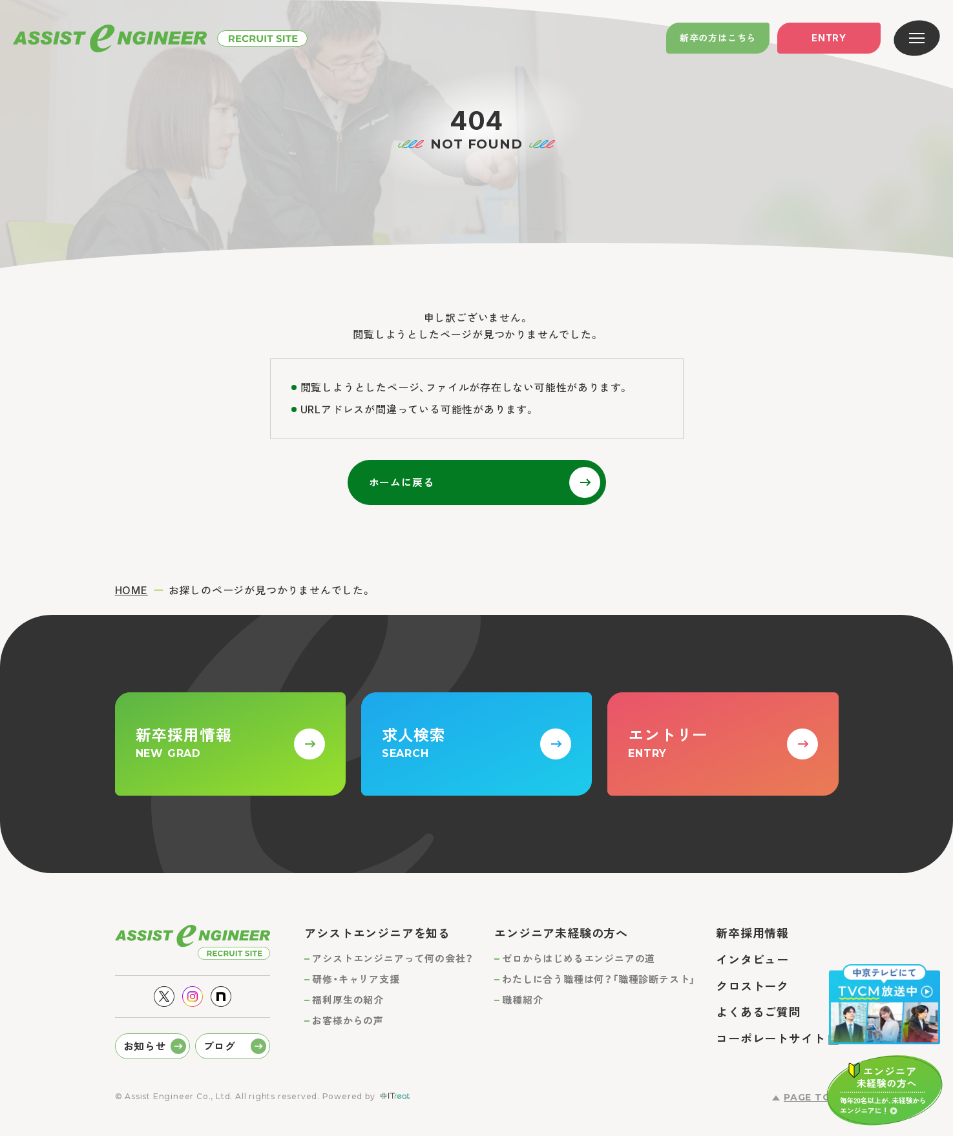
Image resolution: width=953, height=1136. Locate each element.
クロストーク (752, 986)
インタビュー (752, 960)
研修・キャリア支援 (355, 979)
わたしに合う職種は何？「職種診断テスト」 (598, 979)
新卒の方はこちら (718, 37)
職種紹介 (522, 1000)
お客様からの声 (348, 1021)
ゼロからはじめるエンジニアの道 (578, 959)
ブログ (220, 1046)
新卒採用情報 (752, 933)
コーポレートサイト (770, 1039)
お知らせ (145, 1046)
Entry (829, 37)
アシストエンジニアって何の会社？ (393, 959)
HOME (131, 590)
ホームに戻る (401, 482)
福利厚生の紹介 (348, 1000)
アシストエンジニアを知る (377, 933)
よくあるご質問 (758, 1012)
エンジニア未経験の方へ (561, 933)
